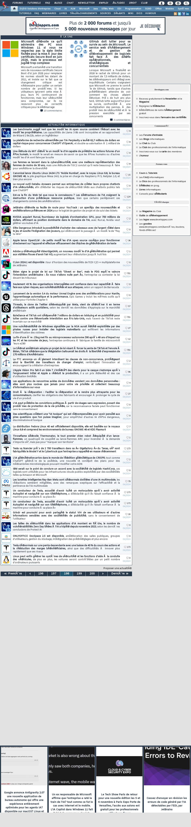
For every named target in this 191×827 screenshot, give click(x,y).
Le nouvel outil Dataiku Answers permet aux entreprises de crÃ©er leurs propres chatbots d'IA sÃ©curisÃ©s (66, 187)
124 (127, 197)
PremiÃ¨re (13, 574)
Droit (133, 3)
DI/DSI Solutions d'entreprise (35, 8)
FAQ (47, 3)
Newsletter (86, 3)
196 (40, 574)
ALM (73, 8)
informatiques (150, 189)
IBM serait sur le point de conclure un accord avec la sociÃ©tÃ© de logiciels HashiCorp (66, 472)
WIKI (130, 13)
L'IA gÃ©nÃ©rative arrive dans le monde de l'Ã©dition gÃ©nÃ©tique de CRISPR (66, 461)
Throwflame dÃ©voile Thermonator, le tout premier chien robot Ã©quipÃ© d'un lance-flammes (66, 439)
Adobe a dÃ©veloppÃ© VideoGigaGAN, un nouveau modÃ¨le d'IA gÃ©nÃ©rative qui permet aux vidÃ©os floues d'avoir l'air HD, (66, 253)
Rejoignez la (152, 106)
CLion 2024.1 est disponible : (66, 264)
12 (127, 339)
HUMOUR (150, 13)
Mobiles (169, 8)
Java (95, 8)
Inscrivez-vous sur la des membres (160, 151)
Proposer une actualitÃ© (117, 568)
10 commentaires (51, 110)
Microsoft (84, 8)
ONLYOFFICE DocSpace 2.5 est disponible (66, 538)
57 (127, 306)
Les (151, 135)
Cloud (57, 8)
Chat (70, 3)
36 (127, 240)
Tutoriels (34, 3)
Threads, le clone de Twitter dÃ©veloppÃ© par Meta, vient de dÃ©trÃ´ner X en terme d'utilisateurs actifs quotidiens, (66, 307)
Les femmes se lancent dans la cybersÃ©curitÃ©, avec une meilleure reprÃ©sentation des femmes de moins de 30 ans (66, 165)
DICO (139, 13)
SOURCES (105, 13)
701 (127, 273)
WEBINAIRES (49, 13)
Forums (17, 3)
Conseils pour (153, 194)
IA (65, 8)
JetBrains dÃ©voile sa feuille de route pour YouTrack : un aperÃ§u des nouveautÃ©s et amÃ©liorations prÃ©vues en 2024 (66, 209)
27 (127, 328)
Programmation (133, 8)
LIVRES (63, 13)
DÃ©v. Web (107, 8)
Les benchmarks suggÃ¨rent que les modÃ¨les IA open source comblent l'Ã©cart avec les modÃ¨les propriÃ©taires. (66, 132)
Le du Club (150, 211)
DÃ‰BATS (119, 13)
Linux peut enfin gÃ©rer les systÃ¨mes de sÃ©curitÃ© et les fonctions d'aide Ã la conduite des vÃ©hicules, (66, 559)
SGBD (148, 8)
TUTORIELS (25, 13)
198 (66, 574)
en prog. (149, 185)
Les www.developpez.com (156, 219)
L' (144, 155)
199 (79, 574)
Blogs (58, 3)
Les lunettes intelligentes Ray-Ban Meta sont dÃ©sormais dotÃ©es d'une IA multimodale (66, 483)
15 (127, 175)
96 (127, 372)
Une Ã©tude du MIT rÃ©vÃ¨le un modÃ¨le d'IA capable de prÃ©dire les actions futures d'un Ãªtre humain (66, 154)
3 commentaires (120, 120)
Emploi (103, 3)
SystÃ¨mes (183, 8)
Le (143, 143)
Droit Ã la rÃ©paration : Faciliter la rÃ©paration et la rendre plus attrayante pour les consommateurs (66, 395)
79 (127, 481)
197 (53, 574)
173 (127, 448)
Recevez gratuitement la (158, 99)
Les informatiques (151, 139)
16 (127, 514)
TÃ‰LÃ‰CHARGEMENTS (83, 13)
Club (144, 3)
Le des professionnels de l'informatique (162, 147)
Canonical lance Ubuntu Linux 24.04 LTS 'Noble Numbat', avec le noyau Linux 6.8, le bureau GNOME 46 (66, 176)
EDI (119, 8)
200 (92, 574)
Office (158, 8)
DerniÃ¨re (119, 574)
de (153, 215)
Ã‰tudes (118, 3)
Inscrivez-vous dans (162, 117)
